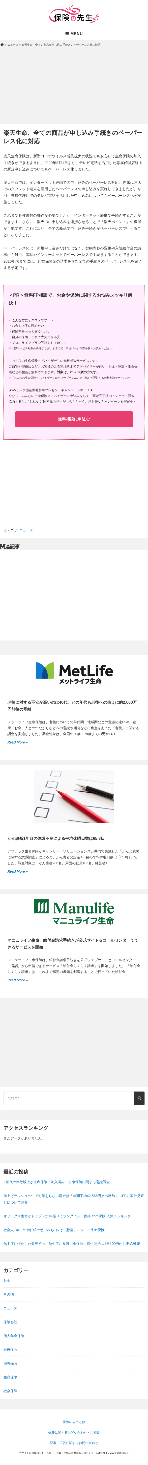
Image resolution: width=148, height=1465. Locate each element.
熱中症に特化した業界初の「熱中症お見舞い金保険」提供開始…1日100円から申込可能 (71, 1244)
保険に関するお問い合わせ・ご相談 (74, 1432)
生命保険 (10, 1377)
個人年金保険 (13, 1336)
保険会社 (10, 1322)
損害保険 (10, 1363)
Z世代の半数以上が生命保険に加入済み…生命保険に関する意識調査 (56, 1182)
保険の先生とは (74, 1422)
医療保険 (10, 1350)
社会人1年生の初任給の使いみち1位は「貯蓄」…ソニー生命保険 (54, 1230)
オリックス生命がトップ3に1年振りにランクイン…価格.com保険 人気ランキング (67, 1216)
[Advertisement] (74, 89)
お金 (6, 1280)
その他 (8, 1294)
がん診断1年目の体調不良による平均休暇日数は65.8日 (56, 838)
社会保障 (10, 1391)
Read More (16, 742)
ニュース (26, 530)
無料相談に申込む (74, 419)
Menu (74, 34)
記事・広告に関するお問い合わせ (74, 1443)
